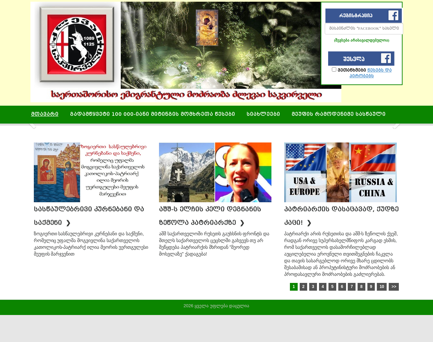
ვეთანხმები (362, 72)
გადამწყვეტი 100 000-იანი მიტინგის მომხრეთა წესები (152, 114)
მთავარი (45, 114)
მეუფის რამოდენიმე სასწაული (339, 114)
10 (382, 286)
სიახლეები (263, 114)
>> (393, 286)
